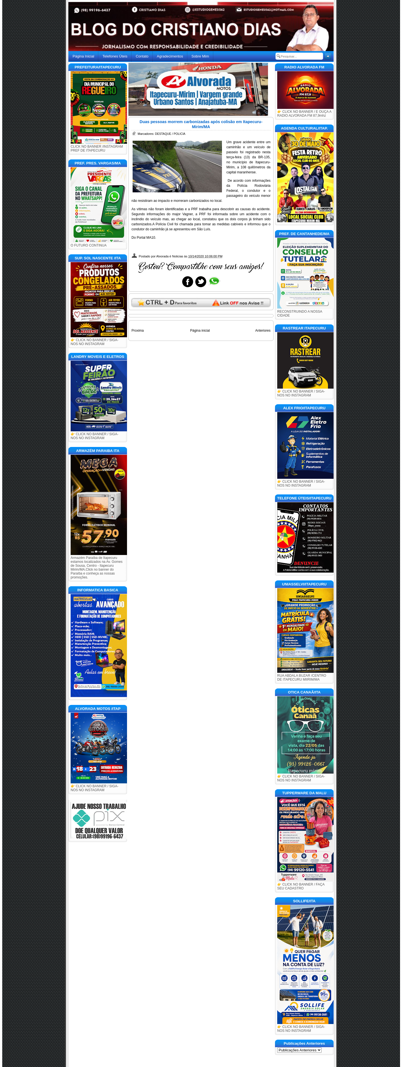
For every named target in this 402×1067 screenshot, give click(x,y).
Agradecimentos (170, 56)
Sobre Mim (200, 56)
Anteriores (263, 330)
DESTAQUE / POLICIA (170, 133)
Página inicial (200, 330)
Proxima (137, 330)
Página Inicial (83, 56)
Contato (142, 56)
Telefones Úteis (114, 56)
